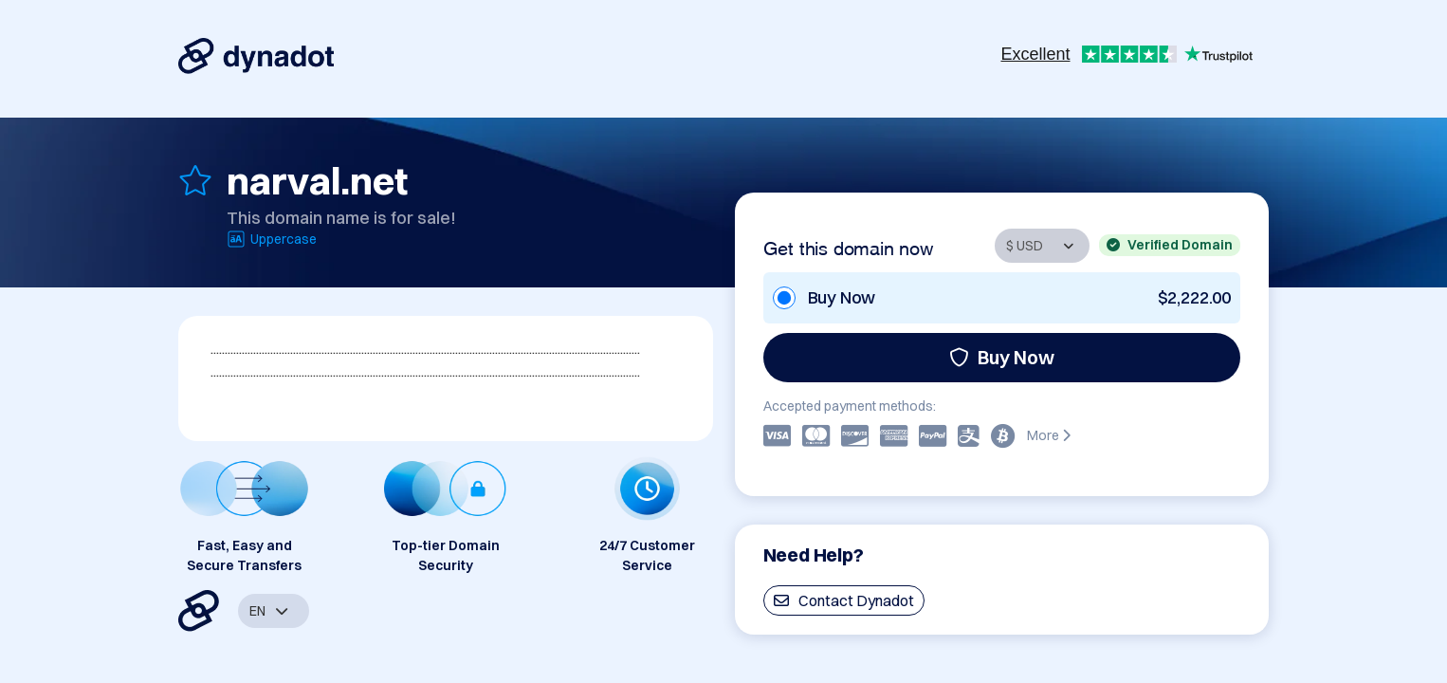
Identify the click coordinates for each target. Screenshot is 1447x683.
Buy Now (1001, 357)
